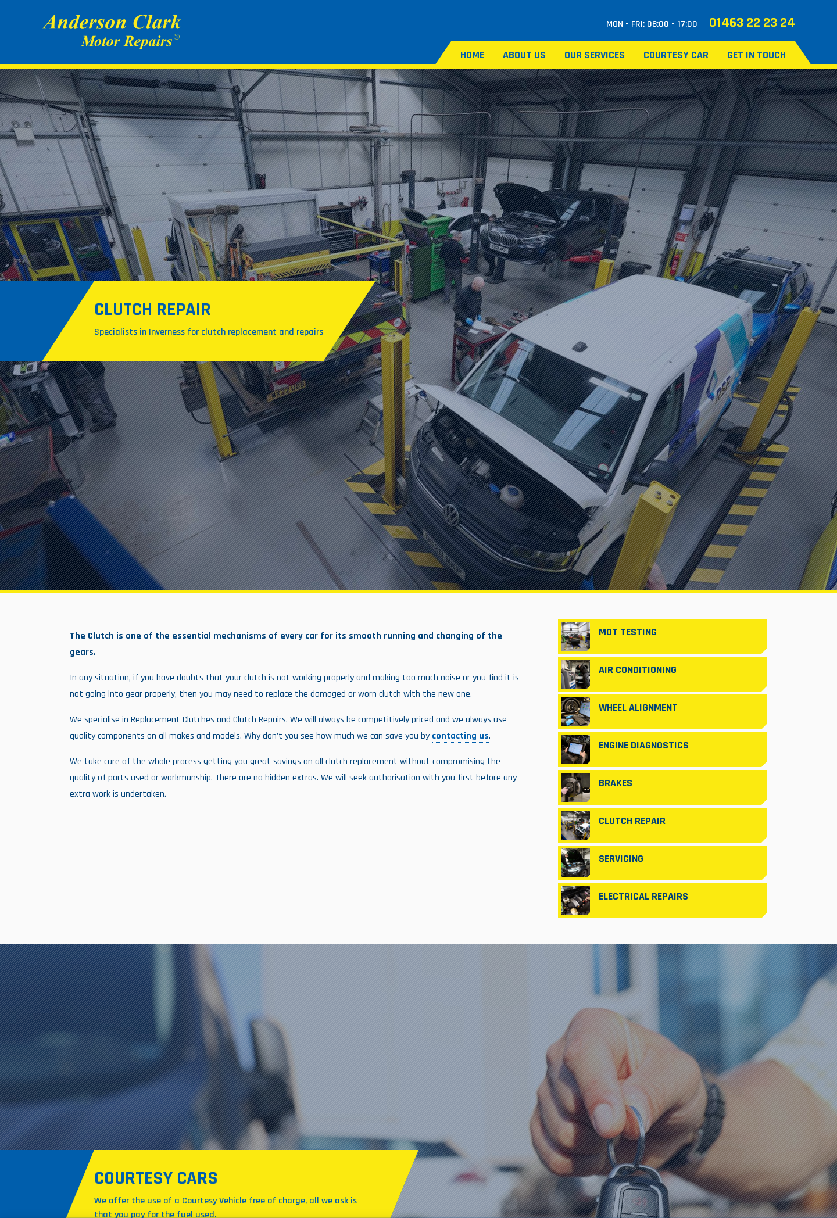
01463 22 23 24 (752, 22)
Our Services (594, 55)
